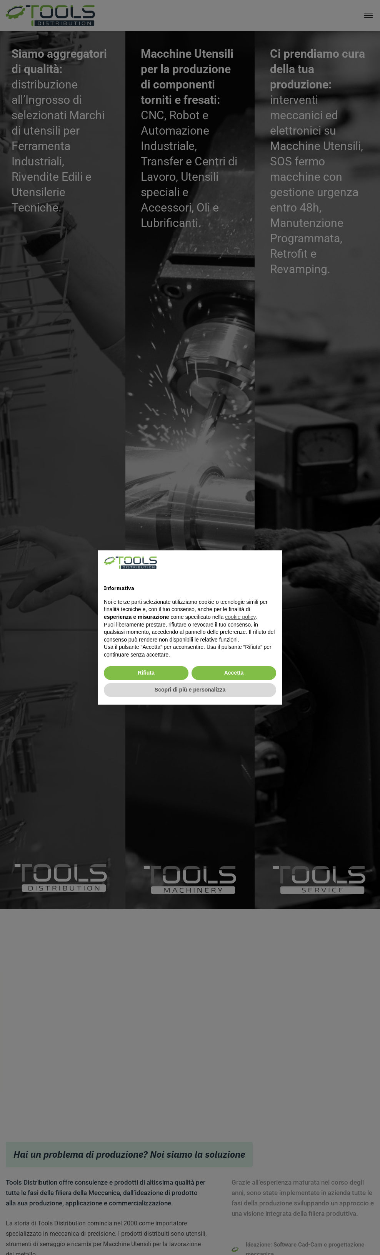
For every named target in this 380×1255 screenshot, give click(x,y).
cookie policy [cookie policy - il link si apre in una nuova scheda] (240, 617)
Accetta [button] (234, 673)
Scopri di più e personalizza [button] (190, 690)
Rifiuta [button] (146, 673)
